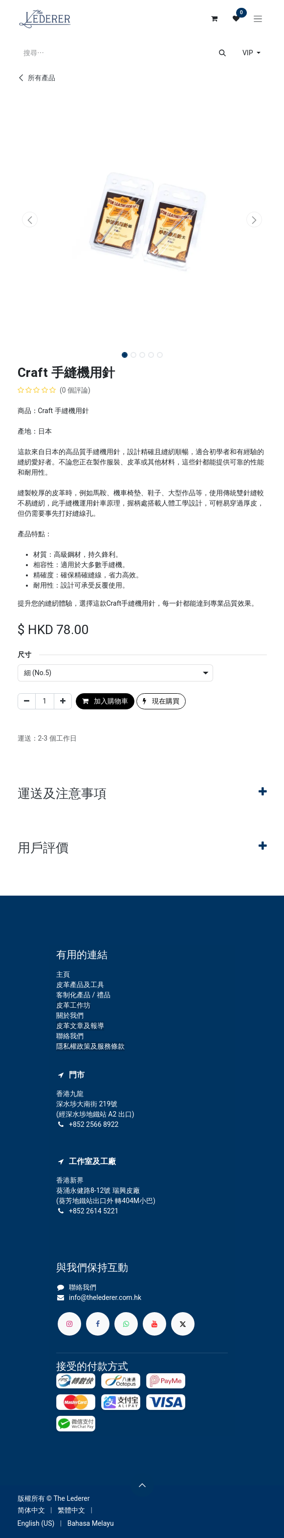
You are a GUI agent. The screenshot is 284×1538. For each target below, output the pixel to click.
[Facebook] (97, 1324)
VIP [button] (248, 53)
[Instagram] (69, 1324)
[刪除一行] (27, 701)
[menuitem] (31, 1510)
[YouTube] (154, 1324)
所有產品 (36, 78)
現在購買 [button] (161, 701)
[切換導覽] (258, 18)
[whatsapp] (126, 1324)
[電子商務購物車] (214, 18)
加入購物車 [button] (105, 701)
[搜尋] (222, 53)
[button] (30, 219)
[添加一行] (63, 701)
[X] (183, 1324)
